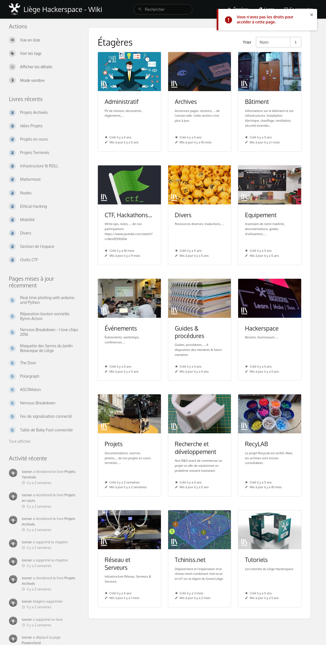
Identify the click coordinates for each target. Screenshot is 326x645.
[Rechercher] (140, 9)
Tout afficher (20, 441)
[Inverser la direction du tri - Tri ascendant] (295, 42)
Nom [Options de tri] (264, 42)
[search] (163, 9)
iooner (27, 471)
